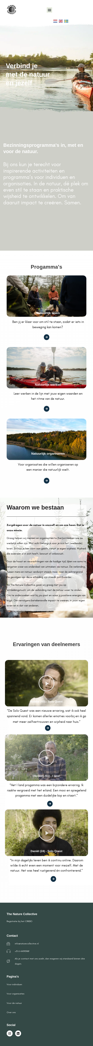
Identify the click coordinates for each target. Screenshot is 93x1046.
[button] (49, 10)
